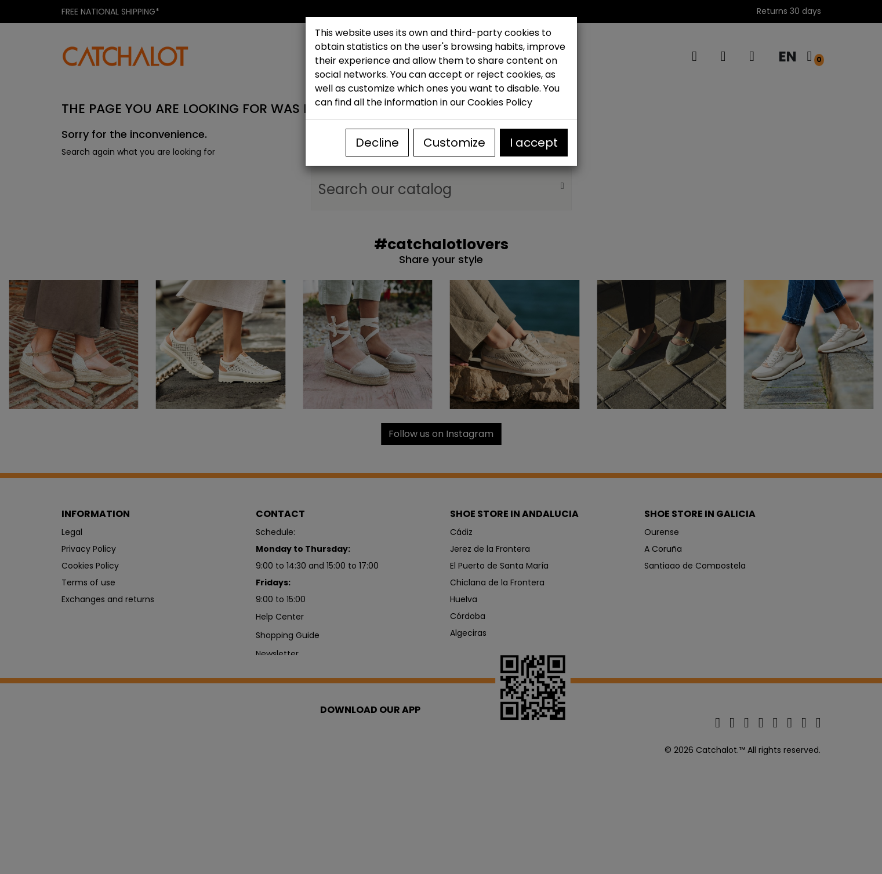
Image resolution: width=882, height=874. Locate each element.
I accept (534, 142)
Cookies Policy (499, 102)
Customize (454, 142)
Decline (377, 142)
